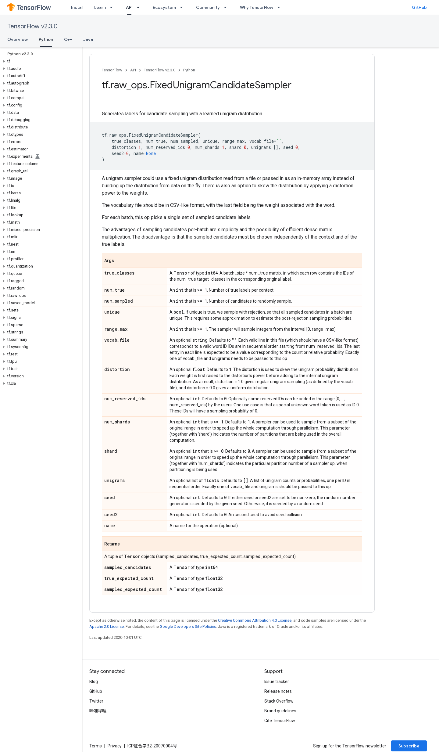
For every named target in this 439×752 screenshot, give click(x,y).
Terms (95, 745)
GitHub (419, 7)
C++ (68, 39)
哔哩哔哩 (97, 710)
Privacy (115, 745)
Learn (100, 7)
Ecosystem (164, 7)
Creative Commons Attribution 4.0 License (254, 620)
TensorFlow (112, 70)
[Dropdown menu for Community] (227, 7)
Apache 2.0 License (106, 626)
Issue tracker (276, 681)
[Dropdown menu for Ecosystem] (183, 7)
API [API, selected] (129, 7)
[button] (40, 61)
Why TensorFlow (256, 7)
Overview (17, 39)
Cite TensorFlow (279, 720)
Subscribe (408, 746)
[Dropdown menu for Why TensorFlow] (280, 7)
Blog (93, 681)
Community (208, 7)
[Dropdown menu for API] (140, 7)
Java (88, 39)
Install (77, 7)
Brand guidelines (280, 710)
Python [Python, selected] (46, 39)
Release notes (278, 691)
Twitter (96, 701)
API (133, 70)
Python (189, 70)
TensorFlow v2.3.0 (32, 26)
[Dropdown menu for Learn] (113, 7)
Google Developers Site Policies (188, 626)
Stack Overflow (279, 701)
